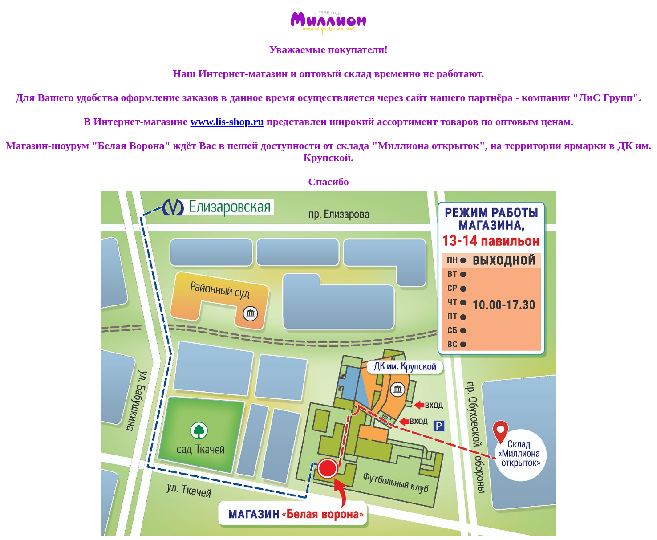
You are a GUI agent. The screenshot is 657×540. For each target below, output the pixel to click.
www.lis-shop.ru (227, 121)
